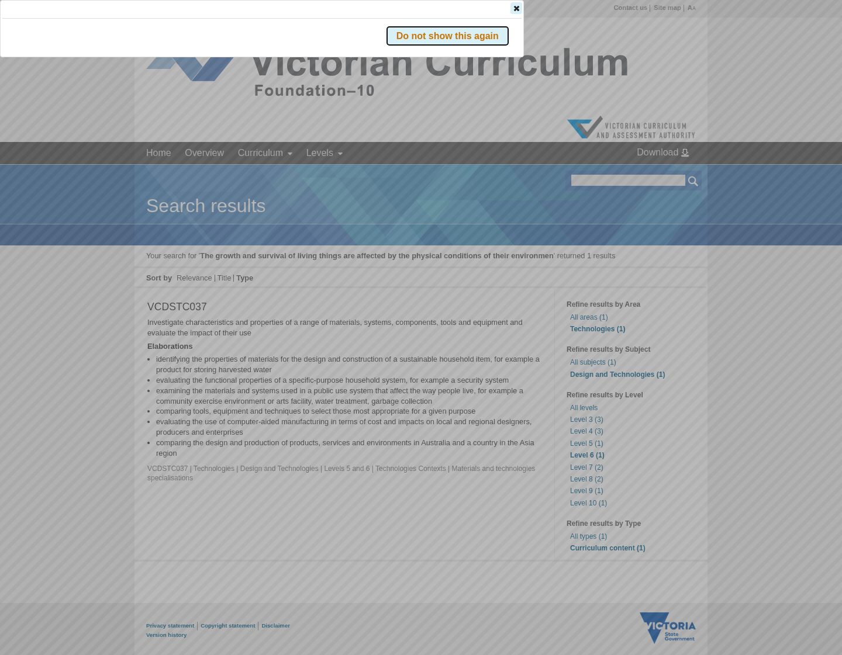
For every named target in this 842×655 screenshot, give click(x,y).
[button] (673, 175)
